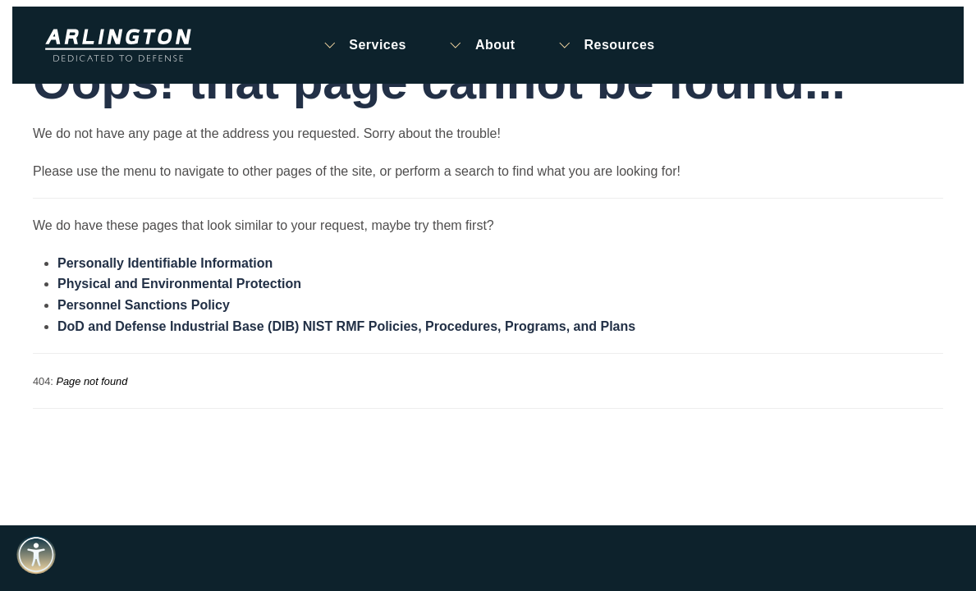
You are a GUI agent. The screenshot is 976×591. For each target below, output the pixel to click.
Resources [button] (606, 45)
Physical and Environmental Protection (179, 284)
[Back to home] (118, 45)
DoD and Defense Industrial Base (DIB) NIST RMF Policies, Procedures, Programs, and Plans (346, 326)
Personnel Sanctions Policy (143, 305)
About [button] (481, 45)
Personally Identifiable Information (165, 263)
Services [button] (363, 45)
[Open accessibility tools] (36, 555)
